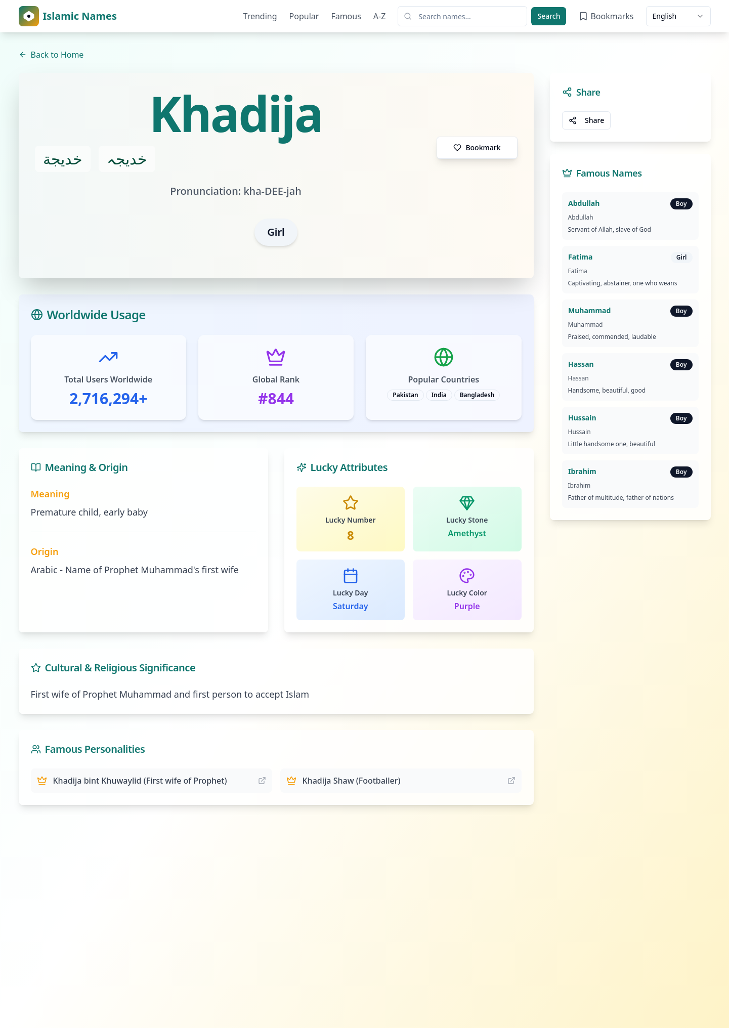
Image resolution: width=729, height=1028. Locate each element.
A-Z (379, 16)
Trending (260, 16)
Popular (304, 16)
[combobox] (678, 16)
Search (548, 16)
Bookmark (476, 147)
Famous (346, 16)
